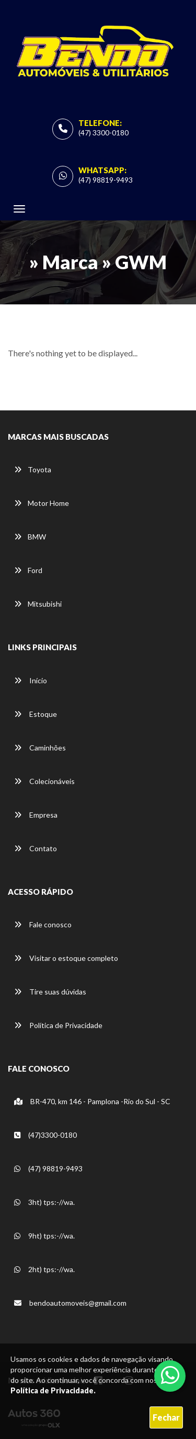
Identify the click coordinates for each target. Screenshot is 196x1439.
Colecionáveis (44, 781)
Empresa (35, 814)
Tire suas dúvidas (50, 991)
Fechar (166, 1417)
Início (30, 680)
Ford (28, 570)
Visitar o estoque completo (66, 958)
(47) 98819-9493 (105, 179)
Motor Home (41, 503)
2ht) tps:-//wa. (44, 1269)
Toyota (32, 469)
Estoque (35, 714)
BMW (30, 536)
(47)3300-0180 (45, 1134)
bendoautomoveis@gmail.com (70, 1302)
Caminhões (40, 747)
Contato (35, 848)
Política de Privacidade (58, 1025)
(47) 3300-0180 (103, 132)
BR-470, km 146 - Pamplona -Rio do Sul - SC (92, 1101)
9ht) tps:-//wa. (44, 1235)
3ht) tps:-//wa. (44, 1202)
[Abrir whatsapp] (170, 1375)
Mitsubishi (38, 603)
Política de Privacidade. (53, 1390)
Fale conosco (43, 924)
